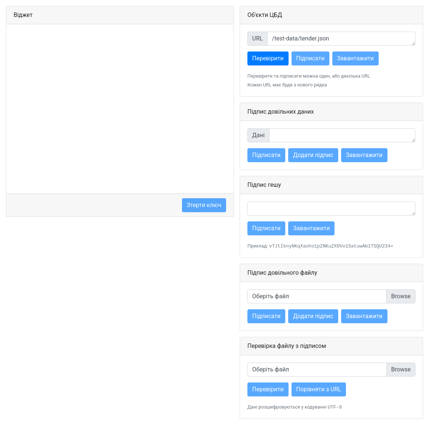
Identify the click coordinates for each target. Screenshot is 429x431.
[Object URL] (341, 39)
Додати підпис (313, 155)
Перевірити (268, 58)
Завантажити (355, 58)
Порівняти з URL (318, 389)
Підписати (310, 58)
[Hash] (331, 208)
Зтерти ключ (204, 205)
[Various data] (342, 135)
